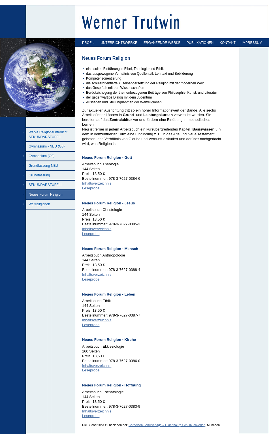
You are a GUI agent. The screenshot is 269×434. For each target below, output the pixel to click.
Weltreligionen (39, 204)
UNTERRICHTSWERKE (119, 43)
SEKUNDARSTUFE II (45, 185)
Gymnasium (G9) (41, 156)
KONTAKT (228, 43)
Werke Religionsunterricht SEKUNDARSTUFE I (48, 134)
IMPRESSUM (252, 43)
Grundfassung (39, 175)
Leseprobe (90, 188)
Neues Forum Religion (45, 194)
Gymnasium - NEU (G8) (47, 146)
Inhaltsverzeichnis (96, 183)
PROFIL (88, 43)
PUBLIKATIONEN (200, 43)
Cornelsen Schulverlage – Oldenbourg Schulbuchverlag (167, 425)
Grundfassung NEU (43, 166)
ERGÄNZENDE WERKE (162, 43)
